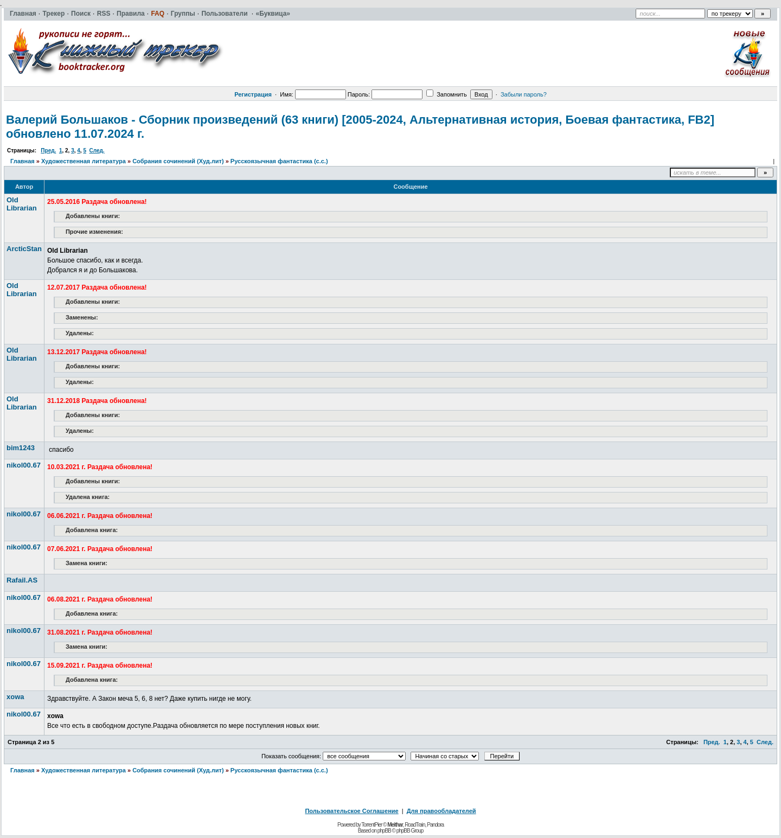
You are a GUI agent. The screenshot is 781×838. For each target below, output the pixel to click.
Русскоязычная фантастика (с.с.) (279, 161)
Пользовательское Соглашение (351, 811)
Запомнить (446, 94)
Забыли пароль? (524, 94)
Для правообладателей (441, 811)
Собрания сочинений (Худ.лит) (177, 161)
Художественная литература (83, 161)
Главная (22, 161)
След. (97, 150)
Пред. (48, 150)
